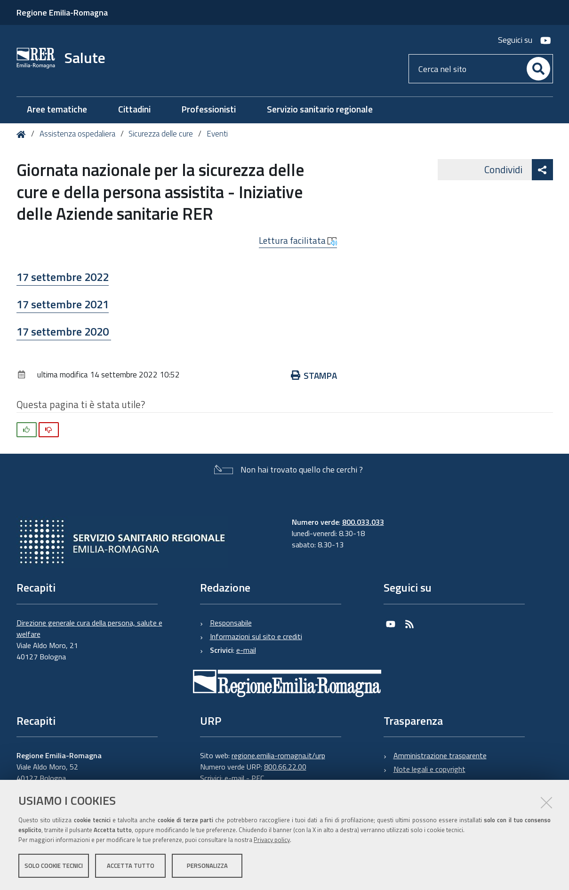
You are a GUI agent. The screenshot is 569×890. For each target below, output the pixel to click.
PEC (257, 778)
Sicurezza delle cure (160, 134)
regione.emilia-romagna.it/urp (278, 755)
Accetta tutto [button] (130, 865)
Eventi (217, 134)
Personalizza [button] (207, 865)
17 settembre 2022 (62, 276)
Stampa (314, 375)
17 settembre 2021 (62, 304)
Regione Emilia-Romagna (62, 12)
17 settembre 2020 (63, 331)
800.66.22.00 (285, 766)
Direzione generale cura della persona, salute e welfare (89, 628)
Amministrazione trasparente (440, 755)
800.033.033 (363, 522)
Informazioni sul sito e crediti (256, 636)
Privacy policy (272, 839)
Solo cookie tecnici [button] (53, 865)
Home (22, 134)
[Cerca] (538, 68)
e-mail (246, 650)
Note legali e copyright (429, 769)
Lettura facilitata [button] (298, 240)
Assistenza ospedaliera (77, 134)
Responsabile (231, 622)
